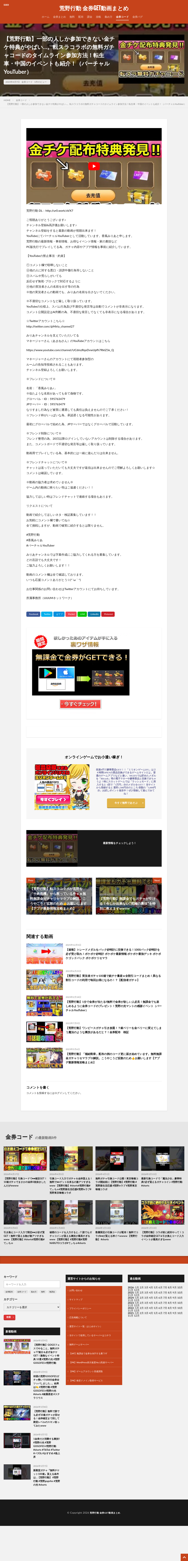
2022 (131, 1320)
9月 (175, 1305)
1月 (137, 1300)
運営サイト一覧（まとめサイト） (88, 1341)
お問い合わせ (77, 1303)
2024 (131, 1310)
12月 (136, 1307)
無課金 (52, 1304)
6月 (161, 1305)
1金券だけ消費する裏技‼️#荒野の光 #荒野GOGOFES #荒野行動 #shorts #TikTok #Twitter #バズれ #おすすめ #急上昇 (46, 1484)
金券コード (122, 16)
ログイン (59, 1092)
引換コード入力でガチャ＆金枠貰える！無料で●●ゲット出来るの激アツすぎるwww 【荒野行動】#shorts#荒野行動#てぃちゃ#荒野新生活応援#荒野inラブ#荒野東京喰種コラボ (70, 1189)
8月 (170, 1305)
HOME (7, 100)
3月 (146, 1300)
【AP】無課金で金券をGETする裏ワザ (91, 1370)
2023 (131, 1315)
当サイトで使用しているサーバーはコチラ (93, 1351)
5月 (156, 1300)
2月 (142, 1300)
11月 (130, 1307)
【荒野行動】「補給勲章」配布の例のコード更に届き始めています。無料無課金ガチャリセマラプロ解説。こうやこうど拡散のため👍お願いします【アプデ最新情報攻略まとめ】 (113, 1059)
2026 (131, 1300)
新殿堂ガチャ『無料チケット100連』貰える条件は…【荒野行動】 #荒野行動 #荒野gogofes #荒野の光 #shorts (46, 1518)
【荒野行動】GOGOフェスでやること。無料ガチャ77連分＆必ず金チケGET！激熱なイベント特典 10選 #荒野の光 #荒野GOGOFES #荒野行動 (46, 1370)
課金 (89, 16)
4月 (151, 1300)
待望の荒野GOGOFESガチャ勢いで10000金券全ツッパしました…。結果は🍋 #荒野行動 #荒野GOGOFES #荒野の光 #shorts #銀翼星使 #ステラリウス (46, 1411)
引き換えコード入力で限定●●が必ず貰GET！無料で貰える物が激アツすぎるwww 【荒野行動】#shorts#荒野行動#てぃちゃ (24, 1245)
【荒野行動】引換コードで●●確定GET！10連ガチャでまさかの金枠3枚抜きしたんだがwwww (25, 1183)
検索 (8, 1329)
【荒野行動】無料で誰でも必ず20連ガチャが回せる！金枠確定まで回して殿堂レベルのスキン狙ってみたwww (45, 1449)
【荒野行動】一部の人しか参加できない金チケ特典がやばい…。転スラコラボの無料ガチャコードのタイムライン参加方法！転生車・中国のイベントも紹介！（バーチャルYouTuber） (96, 104)
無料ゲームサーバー (80, 1360)
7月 (165, 1305)
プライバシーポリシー (82, 1322)
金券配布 (9, 1304)
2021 (131, 1325)
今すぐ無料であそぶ (126, 803)
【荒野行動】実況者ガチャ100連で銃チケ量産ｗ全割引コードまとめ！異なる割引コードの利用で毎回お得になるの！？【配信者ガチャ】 (113, 981)
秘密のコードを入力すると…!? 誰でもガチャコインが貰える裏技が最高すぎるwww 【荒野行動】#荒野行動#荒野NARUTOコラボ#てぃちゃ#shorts (71, 1247)
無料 (72, 16)
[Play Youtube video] (94, 166)
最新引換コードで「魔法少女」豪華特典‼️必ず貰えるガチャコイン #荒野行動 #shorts (162, 1183)
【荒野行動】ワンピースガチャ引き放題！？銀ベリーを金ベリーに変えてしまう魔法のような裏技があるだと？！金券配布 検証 (113, 1030)
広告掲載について (79, 1332)
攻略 (98, 16)
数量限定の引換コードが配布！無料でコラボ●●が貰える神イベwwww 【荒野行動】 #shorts (116, 1243)
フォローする (119, 847)
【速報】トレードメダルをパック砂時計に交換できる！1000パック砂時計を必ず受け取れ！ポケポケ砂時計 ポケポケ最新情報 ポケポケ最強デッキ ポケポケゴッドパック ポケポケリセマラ (112, 955)
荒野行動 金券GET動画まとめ (94, 8)
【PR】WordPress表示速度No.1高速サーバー (93, 1381)
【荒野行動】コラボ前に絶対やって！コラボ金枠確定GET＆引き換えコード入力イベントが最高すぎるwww (161, 1245)
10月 (180, 1305)
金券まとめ (59, 16)
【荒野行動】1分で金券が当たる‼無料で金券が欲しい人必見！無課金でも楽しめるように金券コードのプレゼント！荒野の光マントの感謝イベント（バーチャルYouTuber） (113, 1007)
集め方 (108, 16)
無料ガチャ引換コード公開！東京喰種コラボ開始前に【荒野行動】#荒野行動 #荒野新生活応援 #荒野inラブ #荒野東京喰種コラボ (116, 1185)
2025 (131, 1305)
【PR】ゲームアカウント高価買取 (88, 1393)
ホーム (45, 16)
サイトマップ (77, 1313)
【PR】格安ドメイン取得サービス (88, 1402)
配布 (80, 16)
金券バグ (137, 16)
